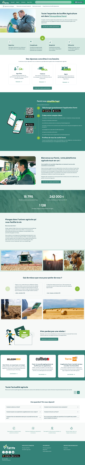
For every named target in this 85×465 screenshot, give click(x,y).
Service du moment (36, 6)
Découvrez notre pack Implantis (24, 6)
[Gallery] (42, 46)
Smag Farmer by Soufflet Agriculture (51, 6)
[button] (51, 26)
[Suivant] (77, 288)
